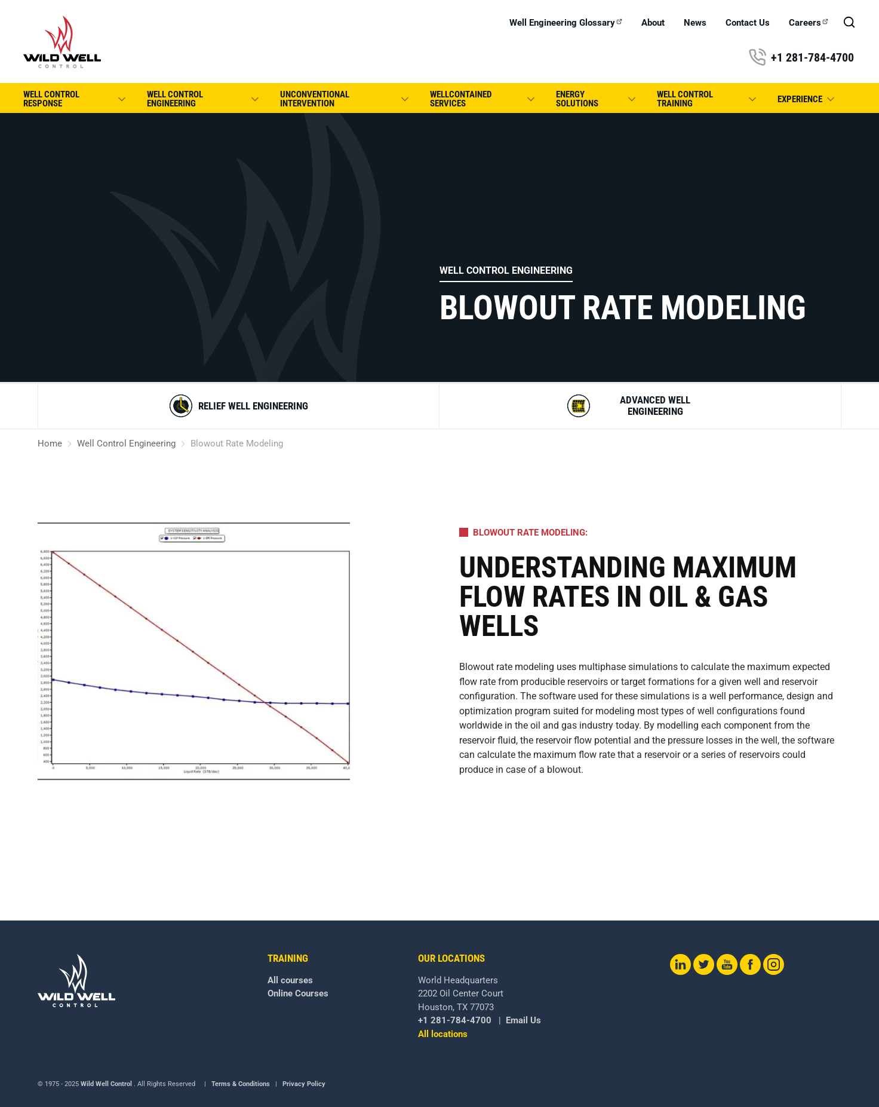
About (653, 23)
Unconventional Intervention (345, 99)
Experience (807, 99)
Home (50, 443)
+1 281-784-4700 (801, 57)
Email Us (523, 1020)
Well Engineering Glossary (565, 23)
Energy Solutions (597, 99)
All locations (443, 1034)
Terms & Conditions (240, 1084)
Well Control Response (75, 99)
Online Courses (298, 993)
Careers (808, 23)
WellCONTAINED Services (483, 99)
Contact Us (748, 23)
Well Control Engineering (204, 99)
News (695, 23)
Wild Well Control (106, 1084)
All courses (290, 980)
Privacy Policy (303, 1084)
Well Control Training (707, 99)
